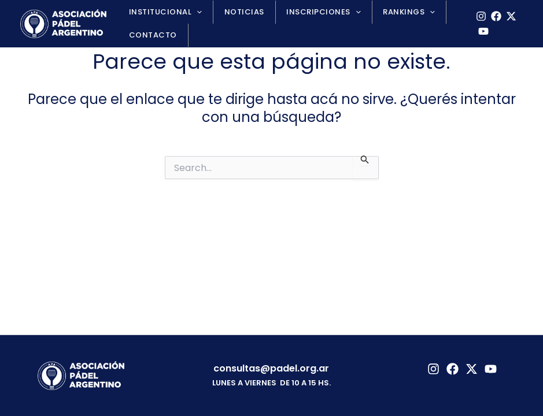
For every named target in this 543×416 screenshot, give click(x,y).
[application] (194, 12)
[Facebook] (492, 16)
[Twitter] (472, 369)
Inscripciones (306, 12)
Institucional (161, 12)
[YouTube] (480, 31)
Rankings (386, 12)
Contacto (149, 34)
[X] (508, 16)
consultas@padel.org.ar (271, 368)
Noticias (234, 11)
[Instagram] (477, 16)
